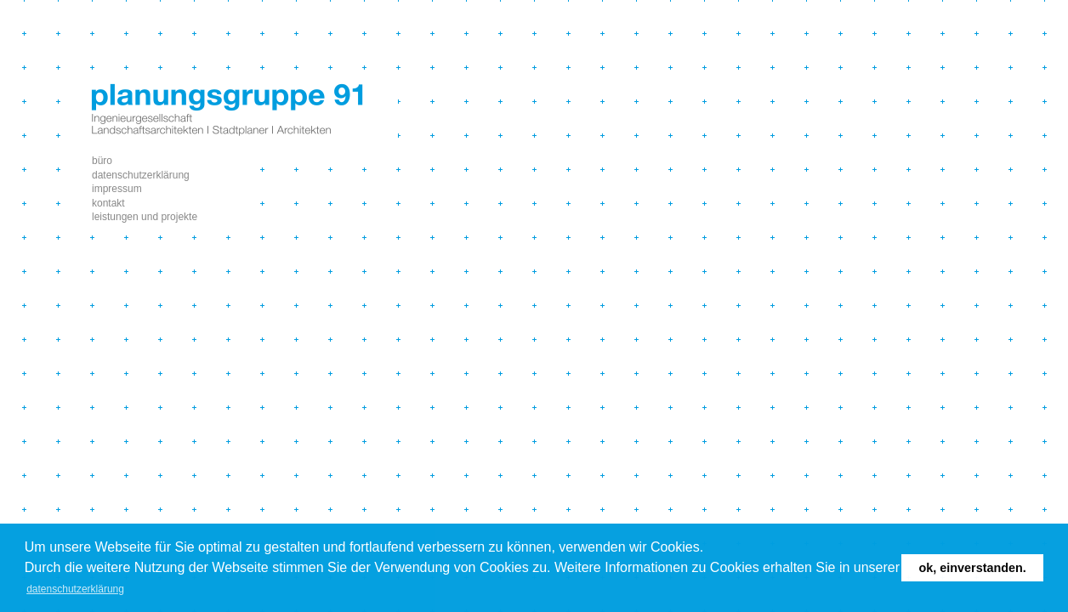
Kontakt (108, 203)
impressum (117, 189)
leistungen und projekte (144, 217)
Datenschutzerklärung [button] (75, 589)
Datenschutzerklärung (141, 175)
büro (102, 161)
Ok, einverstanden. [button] (972, 568)
